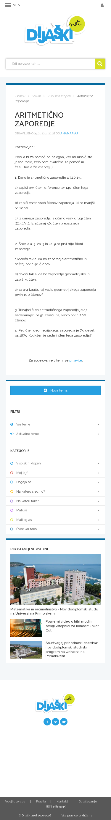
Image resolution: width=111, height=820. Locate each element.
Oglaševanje (88, 801)
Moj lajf (55, 473)
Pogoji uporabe (14, 801)
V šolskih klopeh (55, 463)
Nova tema (55, 390)
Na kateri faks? (55, 501)
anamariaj (69, 133)
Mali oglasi (55, 520)
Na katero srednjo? (55, 492)
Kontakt (62, 801)
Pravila (41, 801)
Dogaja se (55, 482)
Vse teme (55, 424)
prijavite (75, 360)
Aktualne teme (55, 434)
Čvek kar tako (55, 529)
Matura (55, 510)
